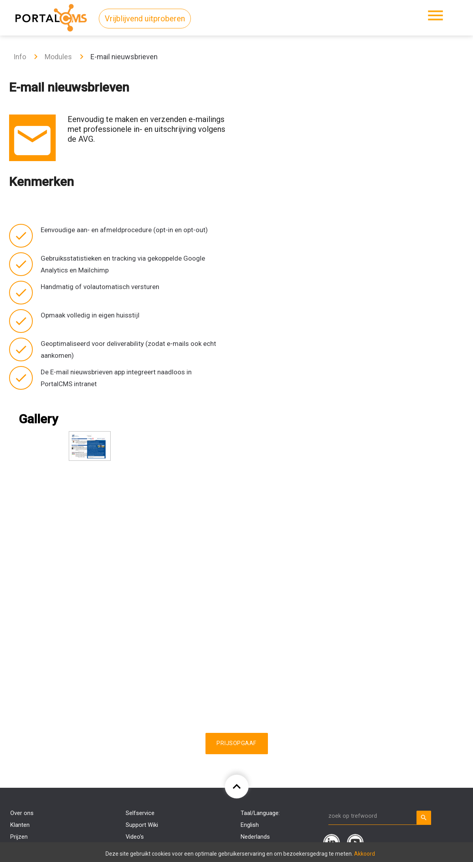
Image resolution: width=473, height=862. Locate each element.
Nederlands (255, 837)
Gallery (38, 418)
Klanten (20, 825)
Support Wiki (142, 825)
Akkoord (364, 854)
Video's (135, 837)
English (250, 825)
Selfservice (140, 813)
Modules (58, 57)
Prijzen (19, 837)
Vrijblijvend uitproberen (145, 18)
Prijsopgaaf (237, 743)
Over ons (22, 813)
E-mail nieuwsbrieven (124, 57)
